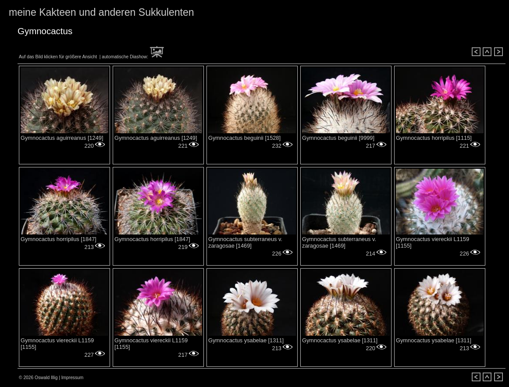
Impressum (72, 377)
